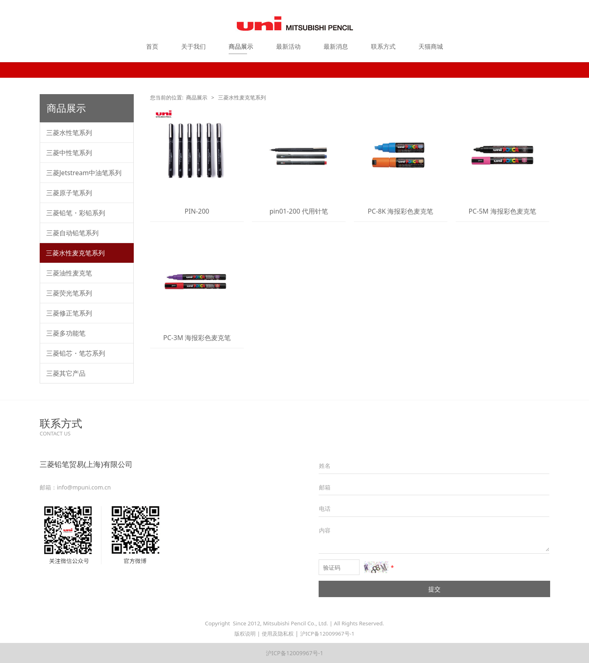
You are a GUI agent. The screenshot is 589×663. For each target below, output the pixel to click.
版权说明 (245, 633)
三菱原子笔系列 (69, 192)
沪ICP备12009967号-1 (327, 633)
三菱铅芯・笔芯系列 (75, 353)
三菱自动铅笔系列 (72, 232)
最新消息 (336, 46)
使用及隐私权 (278, 633)
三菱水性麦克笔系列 (75, 252)
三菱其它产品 (65, 373)
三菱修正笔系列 (69, 313)
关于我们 (193, 46)
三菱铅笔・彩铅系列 (75, 212)
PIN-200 (196, 211)
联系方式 (383, 46)
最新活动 (288, 46)
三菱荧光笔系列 (69, 293)
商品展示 (241, 46)
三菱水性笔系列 (69, 132)
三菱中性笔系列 (69, 152)
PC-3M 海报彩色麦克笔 (197, 337)
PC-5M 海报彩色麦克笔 (502, 211)
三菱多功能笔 (65, 333)
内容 (324, 530)
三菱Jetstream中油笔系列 (83, 172)
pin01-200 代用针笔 (299, 211)
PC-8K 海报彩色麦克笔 (400, 211)
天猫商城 (430, 46)
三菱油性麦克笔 (69, 272)
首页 (152, 46)
